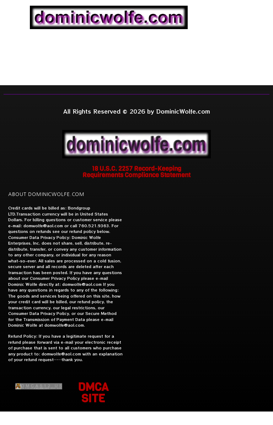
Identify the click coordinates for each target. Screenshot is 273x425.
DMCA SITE (93, 393)
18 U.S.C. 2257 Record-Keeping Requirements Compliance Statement (136, 171)
